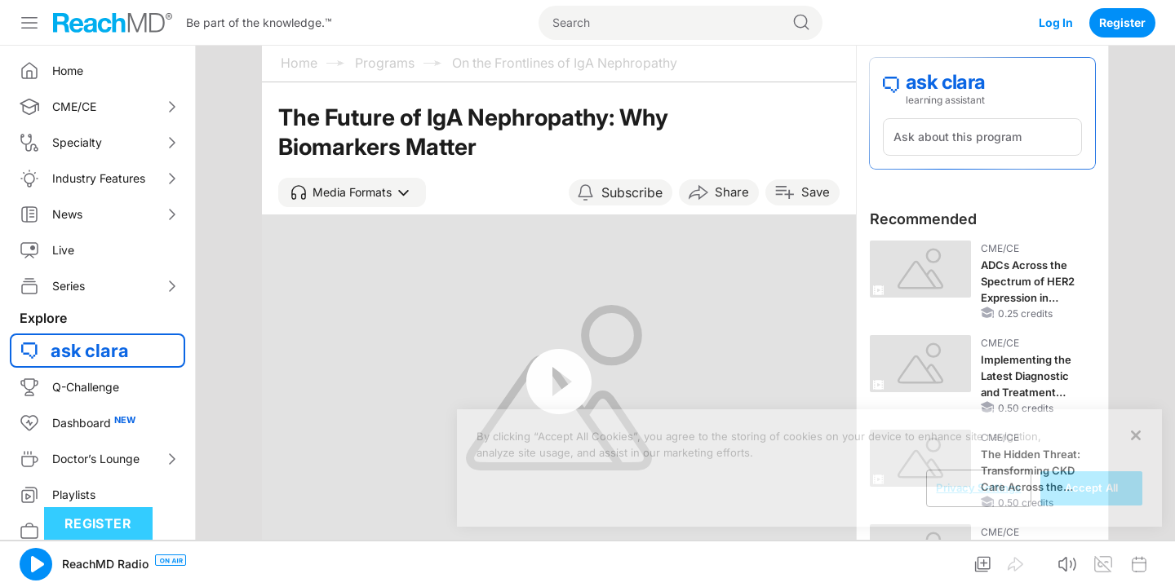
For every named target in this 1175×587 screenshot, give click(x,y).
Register (1122, 22)
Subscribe (632, 192)
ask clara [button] (90, 350)
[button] (352, 192)
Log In (1056, 22)
